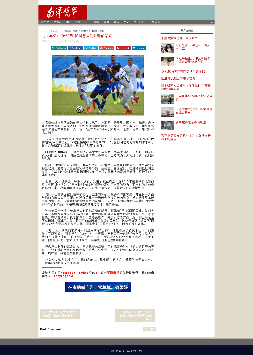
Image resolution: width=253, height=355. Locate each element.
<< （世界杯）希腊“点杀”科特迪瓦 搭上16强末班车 (59, 313)
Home (45, 31)
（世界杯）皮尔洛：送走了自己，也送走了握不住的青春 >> (136, 315)
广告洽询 (154, 22)
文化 (126, 22)
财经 (79, 22)
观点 (116, 22)
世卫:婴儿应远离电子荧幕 (178, 78)
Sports (55, 31)
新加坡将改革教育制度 (191, 122)
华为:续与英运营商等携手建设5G (183, 71)
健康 (106, 22)
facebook (149, 329)
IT (87, 22)
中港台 (57, 22)
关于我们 (139, 22)
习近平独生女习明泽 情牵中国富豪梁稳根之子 (193, 60)
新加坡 (45, 22)
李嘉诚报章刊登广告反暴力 (179, 38)
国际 (69, 22)
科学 (96, 22)
